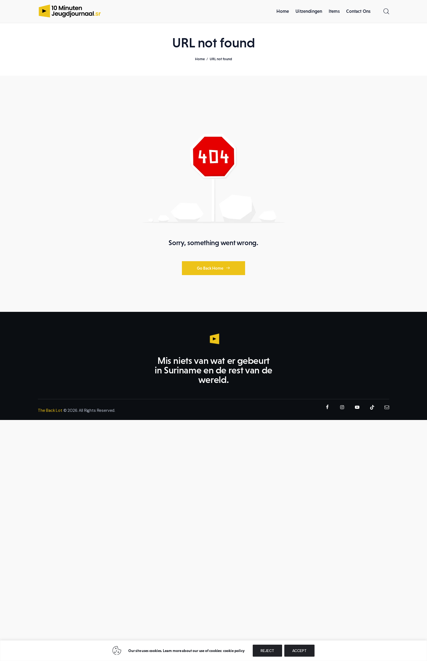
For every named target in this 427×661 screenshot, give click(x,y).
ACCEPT (299, 650)
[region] (213, 650)
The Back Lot (50, 411)
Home (200, 60)
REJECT (267, 650)
